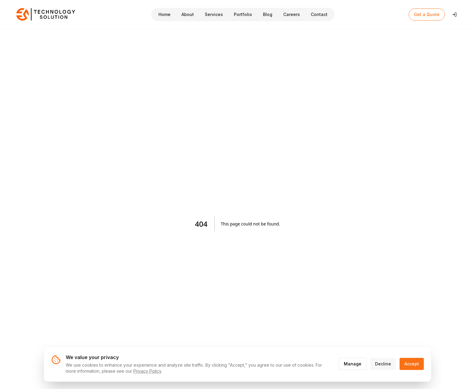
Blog (267, 14)
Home (164, 14)
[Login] (454, 14)
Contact (319, 14)
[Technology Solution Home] (46, 14)
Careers (291, 14)
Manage (352, 363)
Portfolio (243, 14)
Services (214, 14)
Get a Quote (427, 14)
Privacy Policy (147, 371)
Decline (383, 363)
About (187, 14)
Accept (411, 363)
